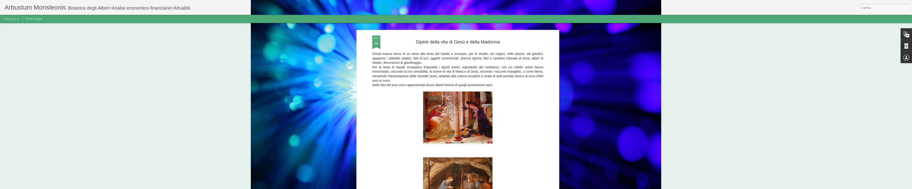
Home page (33, 18)
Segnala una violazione (510, 186)
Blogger (491, 186)
